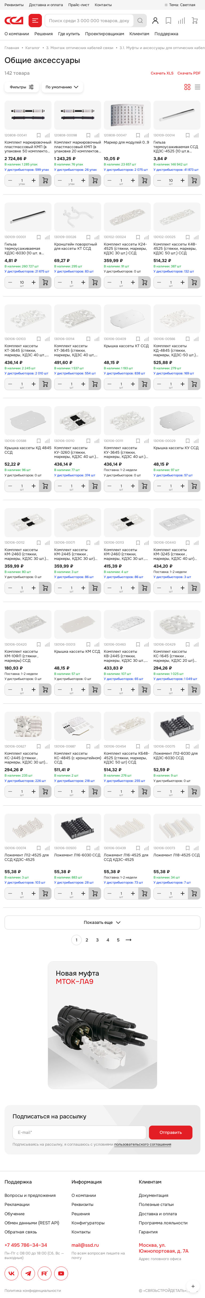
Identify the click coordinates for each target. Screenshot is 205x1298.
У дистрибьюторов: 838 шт (124, 373)
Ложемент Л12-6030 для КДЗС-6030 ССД (175, 755)
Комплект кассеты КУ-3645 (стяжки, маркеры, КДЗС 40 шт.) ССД (124, 454)
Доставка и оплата (46, 4)
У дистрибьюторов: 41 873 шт (176, 170)
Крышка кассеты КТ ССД (126, 345)
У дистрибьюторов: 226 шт (25, 781)
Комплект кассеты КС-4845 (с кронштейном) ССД (77, 758)
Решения (43, 34)
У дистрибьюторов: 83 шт (74, 271)
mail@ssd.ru (85, 1245)
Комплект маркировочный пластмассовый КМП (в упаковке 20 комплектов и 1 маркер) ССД (77, 149)
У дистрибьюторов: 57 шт (173, 475)
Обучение (15, 1214)
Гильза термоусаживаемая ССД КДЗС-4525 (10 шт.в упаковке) (175, 149)
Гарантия (148, 1232)
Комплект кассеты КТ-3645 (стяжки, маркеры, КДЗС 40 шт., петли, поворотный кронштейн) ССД (25, 354)
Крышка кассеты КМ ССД (77, 651)
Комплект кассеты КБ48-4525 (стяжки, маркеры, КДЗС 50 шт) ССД (126, 758)
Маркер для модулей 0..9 (126, 142)
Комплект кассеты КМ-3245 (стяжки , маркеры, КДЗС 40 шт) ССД (173, 556)
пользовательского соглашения (142, 1144)
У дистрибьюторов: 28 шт (74, 882)
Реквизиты (14, 4)
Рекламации (17, 1204)
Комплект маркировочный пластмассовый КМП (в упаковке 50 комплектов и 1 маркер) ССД (28, 149)
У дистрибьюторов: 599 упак (27, 170)
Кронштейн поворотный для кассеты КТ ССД (75, 246)
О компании (17, 34)
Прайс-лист (78, 4)
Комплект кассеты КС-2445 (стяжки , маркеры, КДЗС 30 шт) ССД (25, 760)
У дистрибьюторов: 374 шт (74, 475)
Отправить (171, 1132)
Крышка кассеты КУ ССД (176, 447)
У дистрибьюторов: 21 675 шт (27, 271)
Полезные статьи (156, 1204)
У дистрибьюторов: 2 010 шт (26, 373)
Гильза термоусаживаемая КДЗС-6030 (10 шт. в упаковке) (23, 251)
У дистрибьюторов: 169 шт (173, 373)
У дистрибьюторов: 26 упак (75, 170)
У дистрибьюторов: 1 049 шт (175, 679)
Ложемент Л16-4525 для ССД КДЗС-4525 (126, 857)
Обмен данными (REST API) (32, 1223)
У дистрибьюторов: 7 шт (172, 882)
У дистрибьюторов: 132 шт (173, 271)
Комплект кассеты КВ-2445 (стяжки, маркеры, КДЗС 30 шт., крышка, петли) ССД (124, 658)
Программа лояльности (163, 1223)
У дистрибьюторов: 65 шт (123, 679)
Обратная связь (21, 1232)
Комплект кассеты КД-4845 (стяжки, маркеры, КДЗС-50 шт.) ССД (174, 352)
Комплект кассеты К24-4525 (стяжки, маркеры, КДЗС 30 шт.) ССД (125, 249)
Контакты (103, 4)
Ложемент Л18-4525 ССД (176, 855)
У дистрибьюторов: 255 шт (124, 781)
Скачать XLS (162, 73)
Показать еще (102, 922)
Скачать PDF (189, 73)
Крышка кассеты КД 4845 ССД (28, 450)
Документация (153, 1195)
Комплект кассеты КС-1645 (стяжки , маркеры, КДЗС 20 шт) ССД (173, 658)
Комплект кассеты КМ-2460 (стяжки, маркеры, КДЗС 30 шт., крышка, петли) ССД (124, 556)
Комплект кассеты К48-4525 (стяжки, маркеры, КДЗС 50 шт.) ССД (175, 249)
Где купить (69, 34)
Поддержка (166, 34)
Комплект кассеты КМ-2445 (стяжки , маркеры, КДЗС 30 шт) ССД (74, 556)
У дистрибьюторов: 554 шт (75, 373)
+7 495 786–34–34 (26, 1245)
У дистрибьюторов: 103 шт (25, 882)
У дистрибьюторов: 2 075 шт (126, 170)
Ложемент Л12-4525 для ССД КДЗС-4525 (27, 857)
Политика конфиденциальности (33, 1290)
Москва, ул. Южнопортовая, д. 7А (163, 1248)
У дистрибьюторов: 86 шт (74, 577)
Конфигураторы (88, 1223)
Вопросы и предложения (30, 1195)
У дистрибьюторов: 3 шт (172, 577)
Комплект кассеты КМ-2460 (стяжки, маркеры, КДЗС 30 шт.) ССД (25, 556)
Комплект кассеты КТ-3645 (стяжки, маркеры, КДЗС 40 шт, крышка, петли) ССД (74, 352)
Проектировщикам (104, 34)
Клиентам (139, 34)
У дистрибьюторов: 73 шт (123, 882)
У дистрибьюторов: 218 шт (74, 781)
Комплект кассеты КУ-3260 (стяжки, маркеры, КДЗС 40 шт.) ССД (75, 454)
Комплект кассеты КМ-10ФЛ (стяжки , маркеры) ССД (21, 656)
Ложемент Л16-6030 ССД (77, 855)
